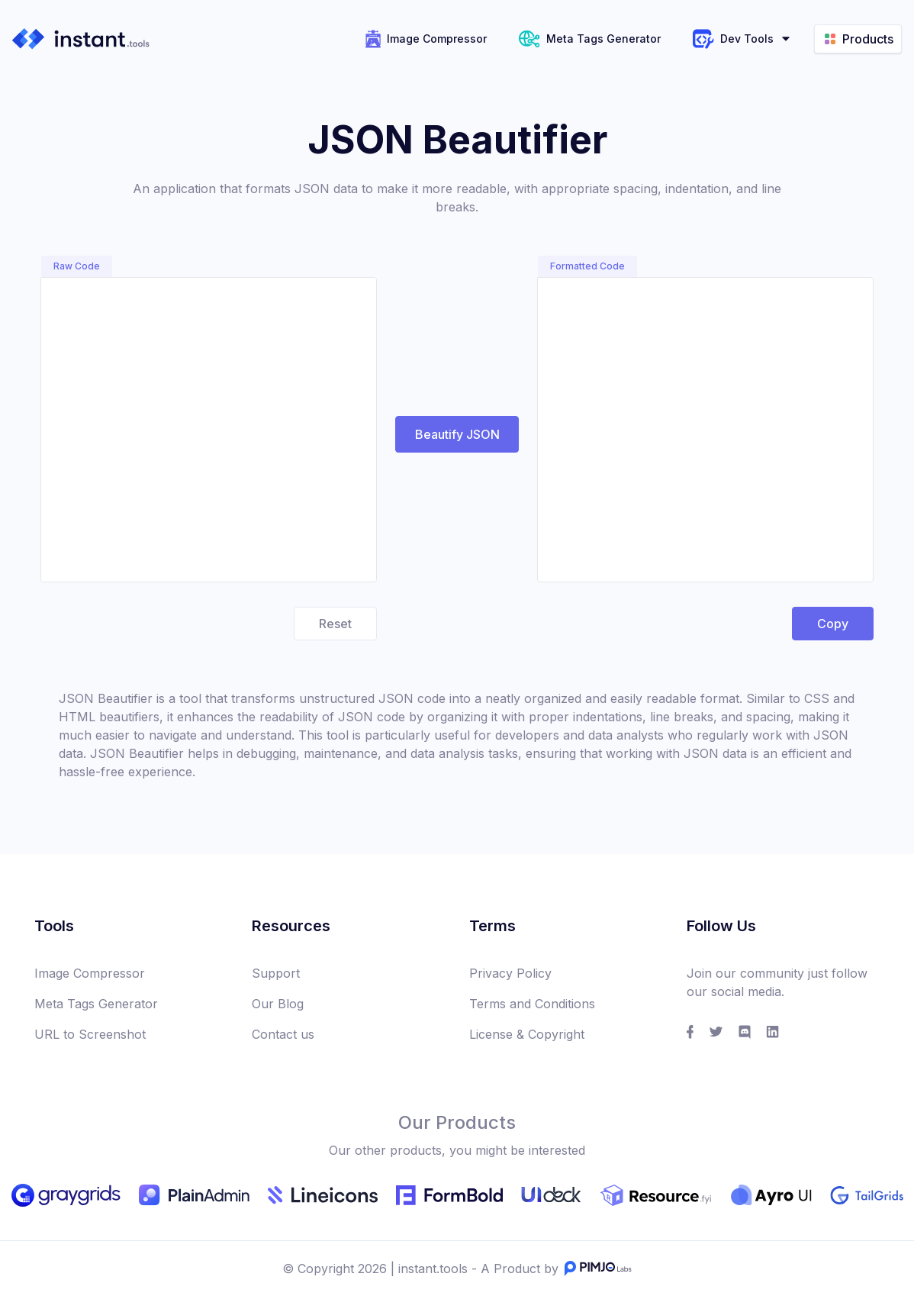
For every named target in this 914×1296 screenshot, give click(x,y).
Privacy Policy (510, 973)
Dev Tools (742, 39)
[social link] (690, 1032)
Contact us (283, 1034)
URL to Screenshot (90, 1034)
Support (276, 973)
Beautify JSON (457, 434)
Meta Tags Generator (590, 39)
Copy (833, 619)
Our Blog (278, 1003)
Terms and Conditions (532, 1003)
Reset (335, 623)
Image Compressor (426, 39)
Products (857, 39)
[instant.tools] (81, 38)
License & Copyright (526, 1034)
